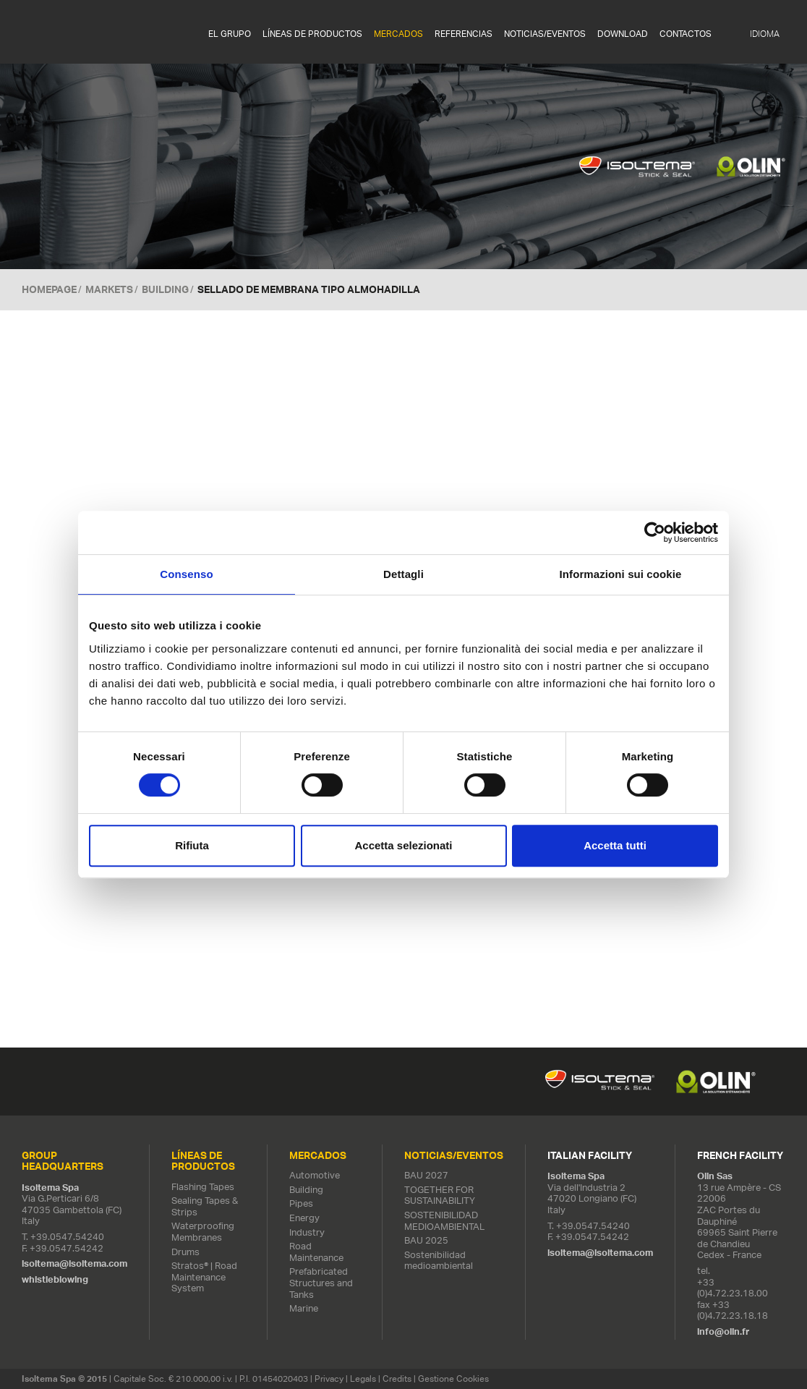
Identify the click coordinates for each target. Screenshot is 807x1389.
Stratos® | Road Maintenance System (204, 1277)
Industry (307, 1232)
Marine (303, 1308)
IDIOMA (765, 34)
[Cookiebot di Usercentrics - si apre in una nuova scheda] (655, 532)
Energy (304, 1217)
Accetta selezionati (403, 845)
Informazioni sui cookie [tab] (621, 574)
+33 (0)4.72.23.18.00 (732, 1288)
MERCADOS (398, 34)
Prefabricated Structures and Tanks (321, 1283)
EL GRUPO (229, 34)
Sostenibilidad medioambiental (438, 1260)
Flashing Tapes (202, 1186)
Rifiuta (192, 845)
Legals (363, 1378)
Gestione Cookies (453, 1378)
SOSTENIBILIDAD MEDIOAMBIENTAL (444, 1221)
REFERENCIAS (463, 34)
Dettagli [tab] (403, 574)
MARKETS (109, 289)
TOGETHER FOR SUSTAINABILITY (439, 1195)
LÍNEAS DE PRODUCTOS (312, 34)
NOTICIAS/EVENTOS (545, 34)
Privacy (329, 1378)
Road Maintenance (316, 1252)
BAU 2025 (426, 1240)
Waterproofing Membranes (202, 1232)
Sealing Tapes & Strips (204, 1206)
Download (622, 34)
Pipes (301, 1204)
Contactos (685, 34)
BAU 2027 (426, 1175)
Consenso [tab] (186, 574)
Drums (185, 1251)
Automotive (314, 1175)
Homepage (49, 289)
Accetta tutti (615, 845)
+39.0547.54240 (67, 1236)
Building (165, 289)
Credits (397, 1378)
